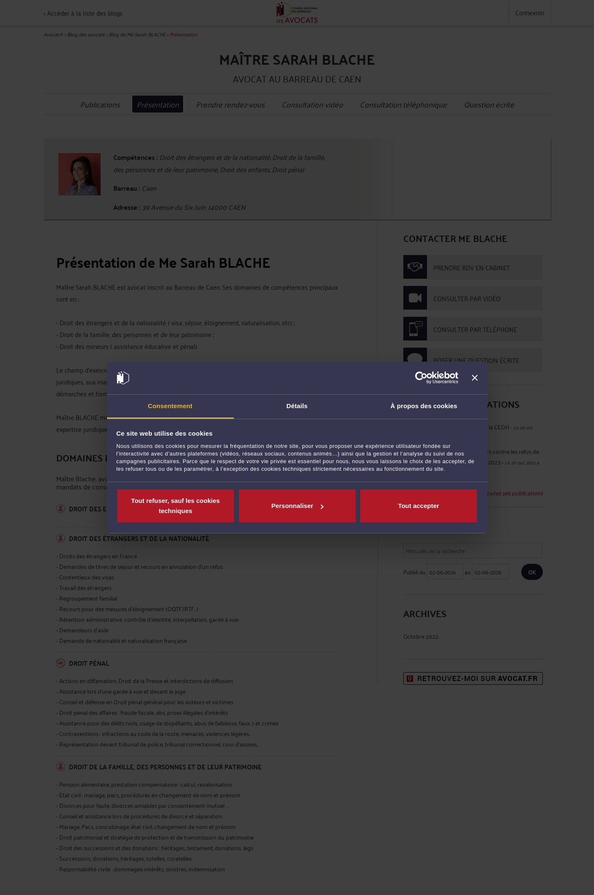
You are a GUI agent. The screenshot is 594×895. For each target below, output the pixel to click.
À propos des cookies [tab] (424, 405)
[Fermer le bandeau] (475, 378)
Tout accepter (418, 505)
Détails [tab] (297, 405)
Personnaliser (297, 505)
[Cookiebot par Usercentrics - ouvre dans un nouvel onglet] (421, 378)
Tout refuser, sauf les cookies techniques (175, 505)
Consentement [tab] (170, 405)
